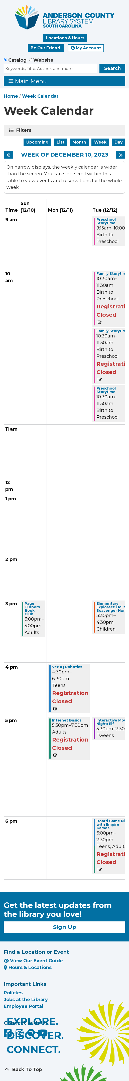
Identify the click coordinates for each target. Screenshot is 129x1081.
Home (11, 96)
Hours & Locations (28, 967)
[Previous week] (8, 155)
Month (79, 142)
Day (118, 142)
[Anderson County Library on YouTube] (43, 1035)
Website (43, 60)
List (60, 142)
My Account (86, 48)
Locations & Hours (65, 38)
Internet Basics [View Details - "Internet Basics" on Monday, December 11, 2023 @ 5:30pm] (66, 720)
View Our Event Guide (33, 961)
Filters (24, 130)
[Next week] (120, 155)
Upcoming (37, 142)
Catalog (17, 60)
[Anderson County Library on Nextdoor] (31, 1032)
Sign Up (64, 926)
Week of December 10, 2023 (64, 155)
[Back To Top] (64, 1069)
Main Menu (28, 81)
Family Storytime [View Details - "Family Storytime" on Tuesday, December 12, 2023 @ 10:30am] (112, 273)
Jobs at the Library (26, 999)
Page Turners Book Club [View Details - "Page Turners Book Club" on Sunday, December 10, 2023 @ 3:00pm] (32, 609)
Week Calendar (40, 96)
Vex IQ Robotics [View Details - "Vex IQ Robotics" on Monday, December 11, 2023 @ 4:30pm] (67, 667)
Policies (13, 993)
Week (100, 142)
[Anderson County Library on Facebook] (8, 1035)
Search (112, 68)
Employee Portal (23, 1006)
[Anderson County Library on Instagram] (20, 1035)
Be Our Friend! (46, 48)
